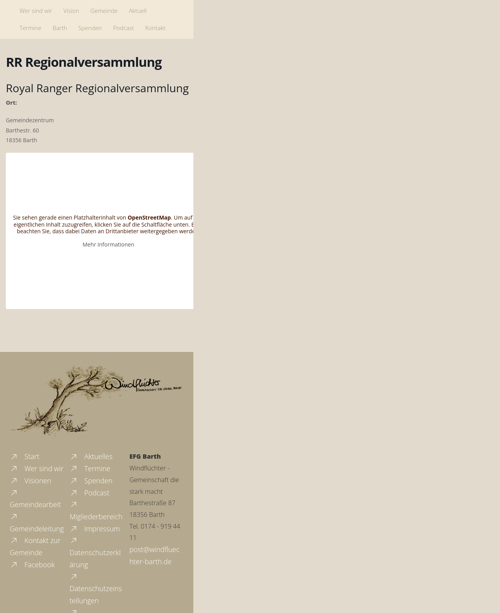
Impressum (95, 528)
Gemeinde (104, 10)
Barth (60, 28)
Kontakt (155, 28)
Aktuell (137, 10)
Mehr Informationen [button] (108, 244)
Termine (30, 28)
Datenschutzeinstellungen (96, 588)
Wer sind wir (36, 10)
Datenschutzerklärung (95, 552)
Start (24, 456)
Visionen (30, 480)
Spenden (90, 28)
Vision (71, 10)
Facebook (32, 564)
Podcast (123, 28)
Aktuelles (91, 456)
